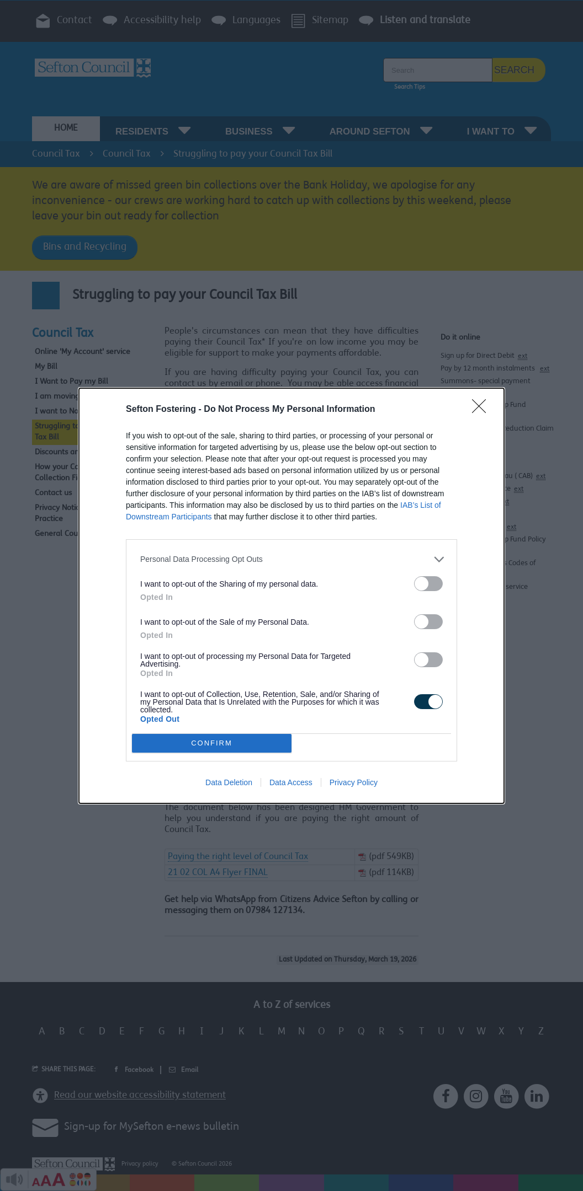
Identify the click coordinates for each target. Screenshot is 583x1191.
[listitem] (291, 559)
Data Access (290, 782)
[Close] (482, 409)
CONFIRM (211, 742)
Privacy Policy (354, 782)
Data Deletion (228, 782)
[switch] (428, 583)
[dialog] (291, 595)
